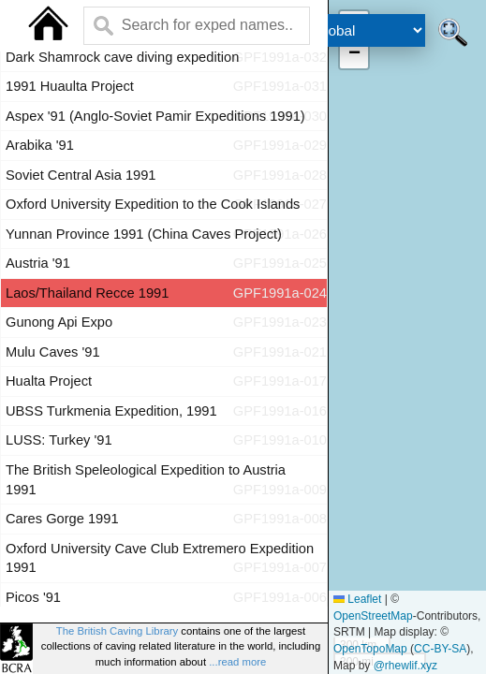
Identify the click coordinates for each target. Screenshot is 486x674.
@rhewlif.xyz (405, 665)
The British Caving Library (117, 631)
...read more (237, 661)
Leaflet (357, 599)
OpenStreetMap (373, 616)
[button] (354, 54)
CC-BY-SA (440, 648)
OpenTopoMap (370, 648)
